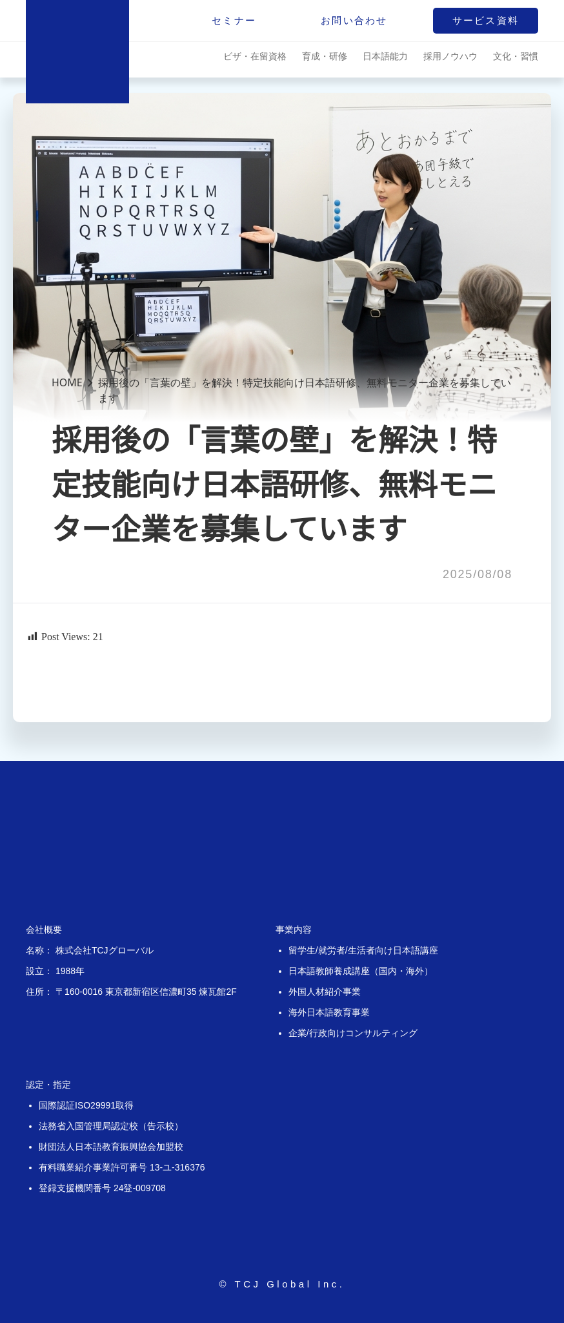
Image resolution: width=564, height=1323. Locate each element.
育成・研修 (324, 56)
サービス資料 (485, 20)
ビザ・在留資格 (255, 56)
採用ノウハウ (450, 56)
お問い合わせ (354, 20)
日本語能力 (385, 56)
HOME (67, 382)
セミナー (234, 20)
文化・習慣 (515, 56)
